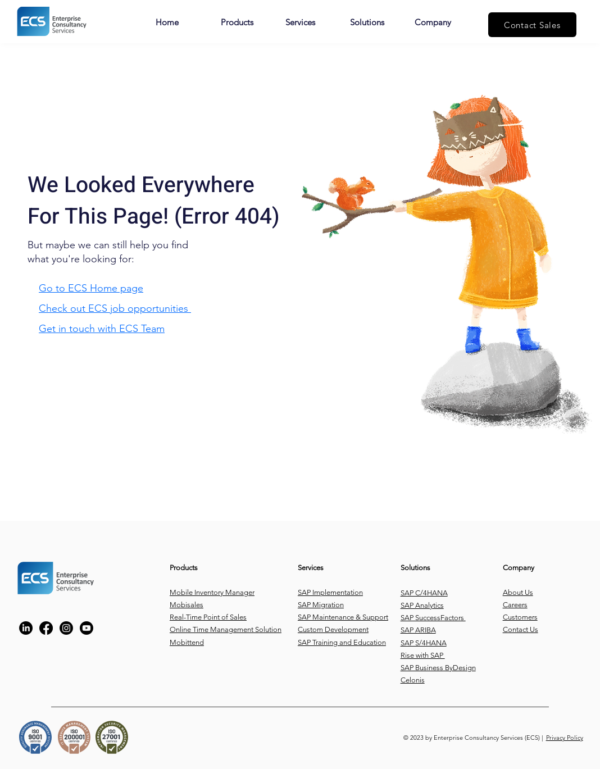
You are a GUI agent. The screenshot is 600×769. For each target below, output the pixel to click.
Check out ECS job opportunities (115, 308)
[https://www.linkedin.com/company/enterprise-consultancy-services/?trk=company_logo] (26, 628)
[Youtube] (86, 628)
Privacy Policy (564, 737)
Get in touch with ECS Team (102, 328)
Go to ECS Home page (91, 288)
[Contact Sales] (532, 24)
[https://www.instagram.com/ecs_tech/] (66, 628)
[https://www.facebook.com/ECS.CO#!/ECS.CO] (46, 628)
